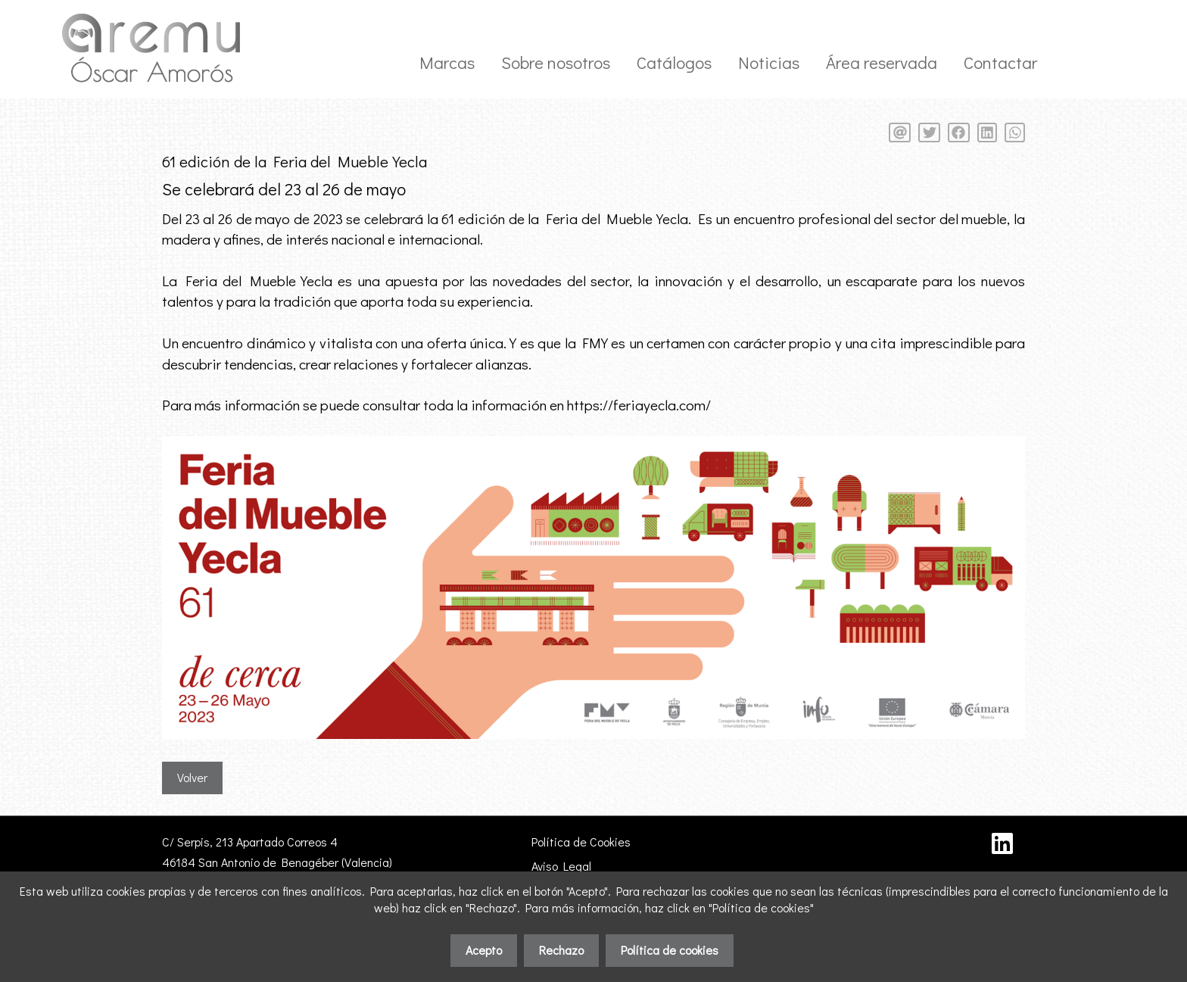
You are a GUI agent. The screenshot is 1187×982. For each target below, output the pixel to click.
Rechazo (561, 950)
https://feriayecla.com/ (639, 404)
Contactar (1000, 62)
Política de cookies (669, 950)
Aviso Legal (561, 866)
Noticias (768, 62)
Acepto (484, 950)
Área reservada (881, 62)
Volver (192, 777)
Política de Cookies (581, 842)
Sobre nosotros (555, 62)
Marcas (447, 62)
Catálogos (674, 62)
